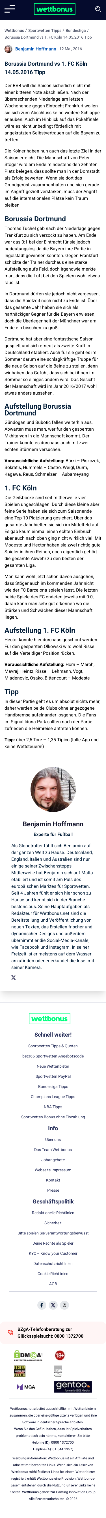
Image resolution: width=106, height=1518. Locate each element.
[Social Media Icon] (41, 1305)
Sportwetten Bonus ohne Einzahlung (53, 1117)
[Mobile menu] (10, 9)
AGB (53, 1284)
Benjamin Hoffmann (35, 49)
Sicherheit (53, 1223)
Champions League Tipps (53, 1097)
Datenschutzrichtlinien (53, 1264)
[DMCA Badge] (33, 1355)
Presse (53, 1190)
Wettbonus (14, 31)
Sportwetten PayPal (53, 1076)
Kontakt (53, 1180)
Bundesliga (76, 31)
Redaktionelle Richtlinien (53, 1213)
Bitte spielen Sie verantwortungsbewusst (53, 1233)
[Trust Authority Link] (73, 1371)
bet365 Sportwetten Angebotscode (53, 1056)
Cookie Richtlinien (53, 1274)
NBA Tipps (53, 1107)
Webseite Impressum (53, 1170)
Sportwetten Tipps (44, 31)
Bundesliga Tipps (53, 1087)
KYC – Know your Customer (53, 1253)
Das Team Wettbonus (53, 1150)
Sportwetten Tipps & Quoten (53, 1046)
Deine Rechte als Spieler (53, 1243)
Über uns (53, 1140)
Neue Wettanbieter (53, 1066)
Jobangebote (53, 1160)
